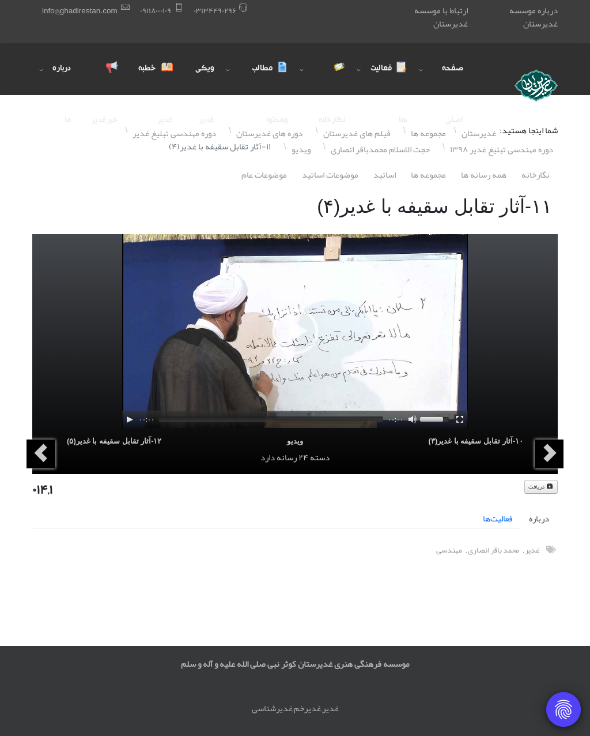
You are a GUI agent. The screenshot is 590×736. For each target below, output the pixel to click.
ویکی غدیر (204, 80)
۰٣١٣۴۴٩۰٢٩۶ (215, 10)
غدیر (532, 550)
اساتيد (384, 174)
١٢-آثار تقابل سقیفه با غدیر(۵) (114, 441)
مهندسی (449, 550)
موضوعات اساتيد (330, 174)
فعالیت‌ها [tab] (498, 518)
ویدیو (295, 441)
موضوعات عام (264, 174)
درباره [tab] (539, 518)
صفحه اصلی (452, 80)
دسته (320, 457)
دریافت (541, 487)
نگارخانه (535, 174)
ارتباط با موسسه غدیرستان (441, 17)
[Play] (129, 419)
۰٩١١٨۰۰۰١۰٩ (155, 10)
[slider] (271, 419)
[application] (295, 331)
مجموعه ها (428, 174)
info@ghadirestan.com (80, 10)
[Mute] (412, 419)
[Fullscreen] (459, 419)
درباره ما (61, 80)
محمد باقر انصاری (493, 550)
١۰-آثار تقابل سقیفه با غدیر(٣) (476, 441)
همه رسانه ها (483, 174)
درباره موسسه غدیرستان (533, 17)
